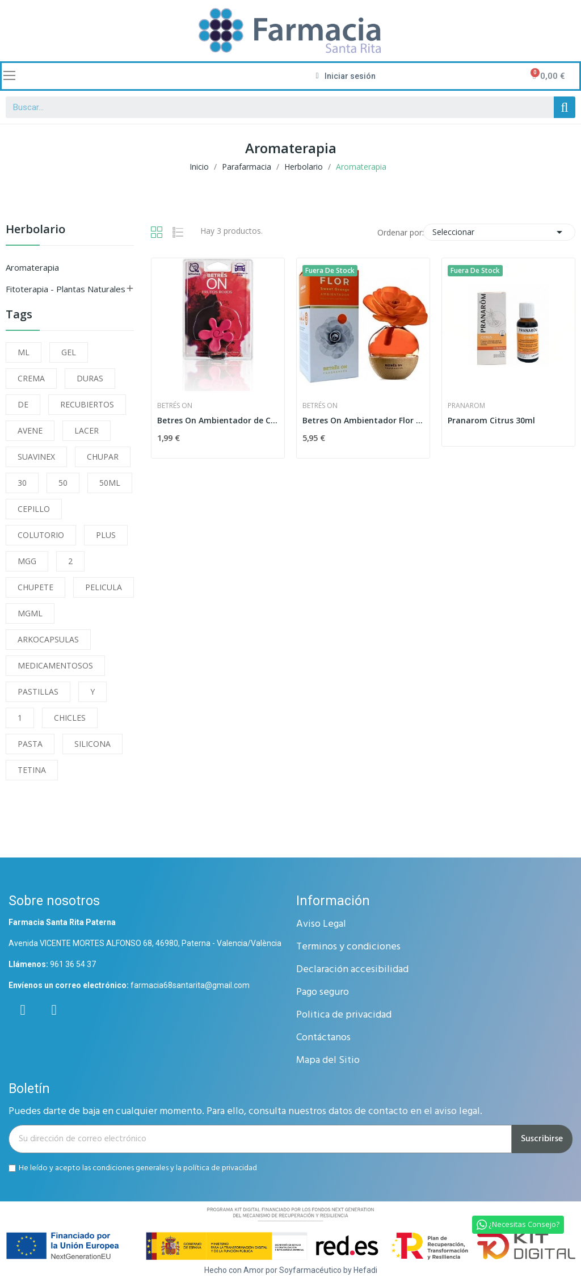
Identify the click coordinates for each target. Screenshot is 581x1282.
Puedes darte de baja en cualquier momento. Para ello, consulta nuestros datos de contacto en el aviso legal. (245, 1111)
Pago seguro (322, 992)
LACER (86, 430)
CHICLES (70, 717)
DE (23, 404)
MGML (30, 613)
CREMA (31, 378)
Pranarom (466, 405)
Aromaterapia (32, 267)
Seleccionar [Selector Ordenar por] (499, 232)
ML (24, 352)
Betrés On (174, 405)
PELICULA (103, 587)
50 (63, 482)
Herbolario (35, 230)
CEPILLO (34, 508)
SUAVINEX (36, 456)
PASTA (30, 743)
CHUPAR (103, 456)
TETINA (32, 769)
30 (22, 482)
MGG (27, 561)
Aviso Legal (321, 924)
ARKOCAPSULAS (48, 639)
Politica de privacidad (343, 1015)
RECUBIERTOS (87, 404)
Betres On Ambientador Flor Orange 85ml (363, 420)
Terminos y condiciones (348, 947)
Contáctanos (323, 1037)
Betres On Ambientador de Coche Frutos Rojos (218, 420)
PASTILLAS (38, 691)
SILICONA (92, 743)
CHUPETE (35, 587)
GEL (68, 352)
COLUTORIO (41, 534)
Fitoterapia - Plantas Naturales (65, 289)
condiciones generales (130, 1168)
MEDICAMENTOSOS (55, 665)
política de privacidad (220, 1168)
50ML (109, 482)
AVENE (30, 430)
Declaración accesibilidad (352, 969)
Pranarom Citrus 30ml (491, 420)
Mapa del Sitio (328, 1060)
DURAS (90, 378)
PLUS (106, 534)
